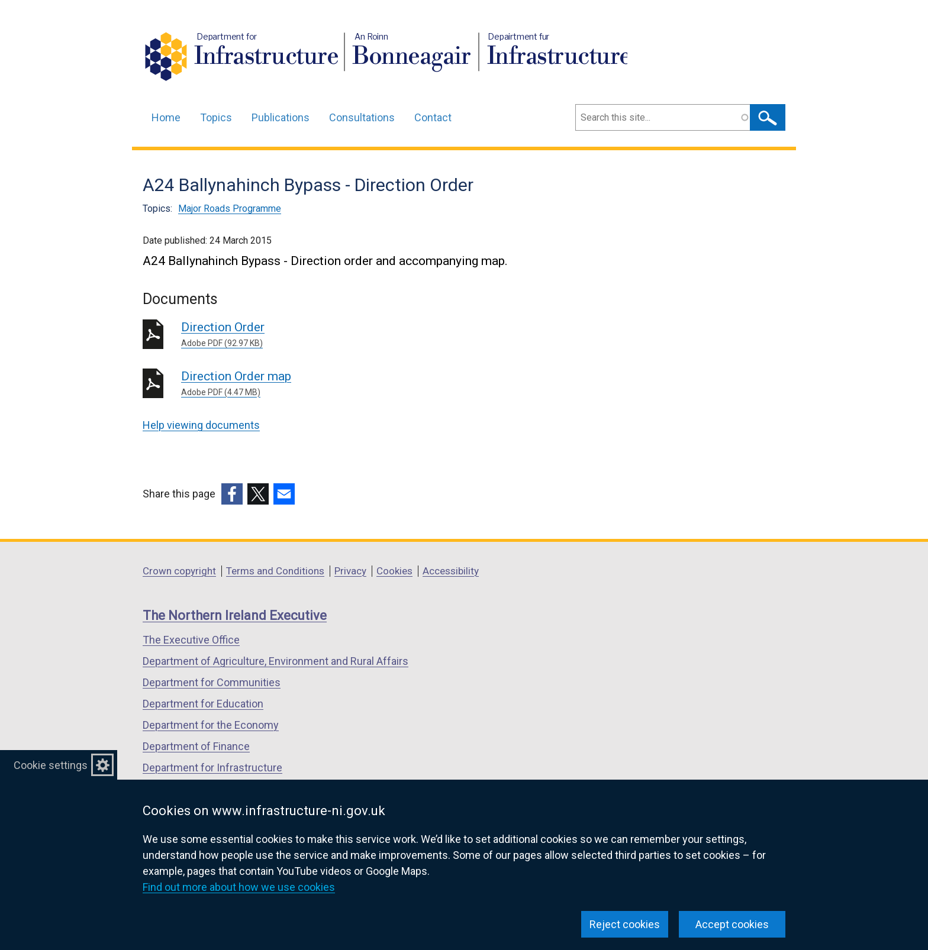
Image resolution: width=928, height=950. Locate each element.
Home (166, 117)
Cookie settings (51, 765)
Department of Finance (196, 746)
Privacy (350, 571)
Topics (216, 117)
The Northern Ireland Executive (235, 615)
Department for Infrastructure (212, 767)
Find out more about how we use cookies (239, 887)
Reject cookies (624, 924)
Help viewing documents (201, 425)
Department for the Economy (211, 725)
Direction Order (351, 335)
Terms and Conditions (275, 571)
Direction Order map (351, 384)
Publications (281, 117)
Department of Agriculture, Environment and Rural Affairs (275, 661)
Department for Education (203, 703)
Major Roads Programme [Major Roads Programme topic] (229, 208)
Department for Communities (212, 682)
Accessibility (451, 571)
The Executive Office (191, 640)
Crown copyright (179, 571)
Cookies (394, 571)
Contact (433, 117)
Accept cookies (732, 924)
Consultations (362, 117)
